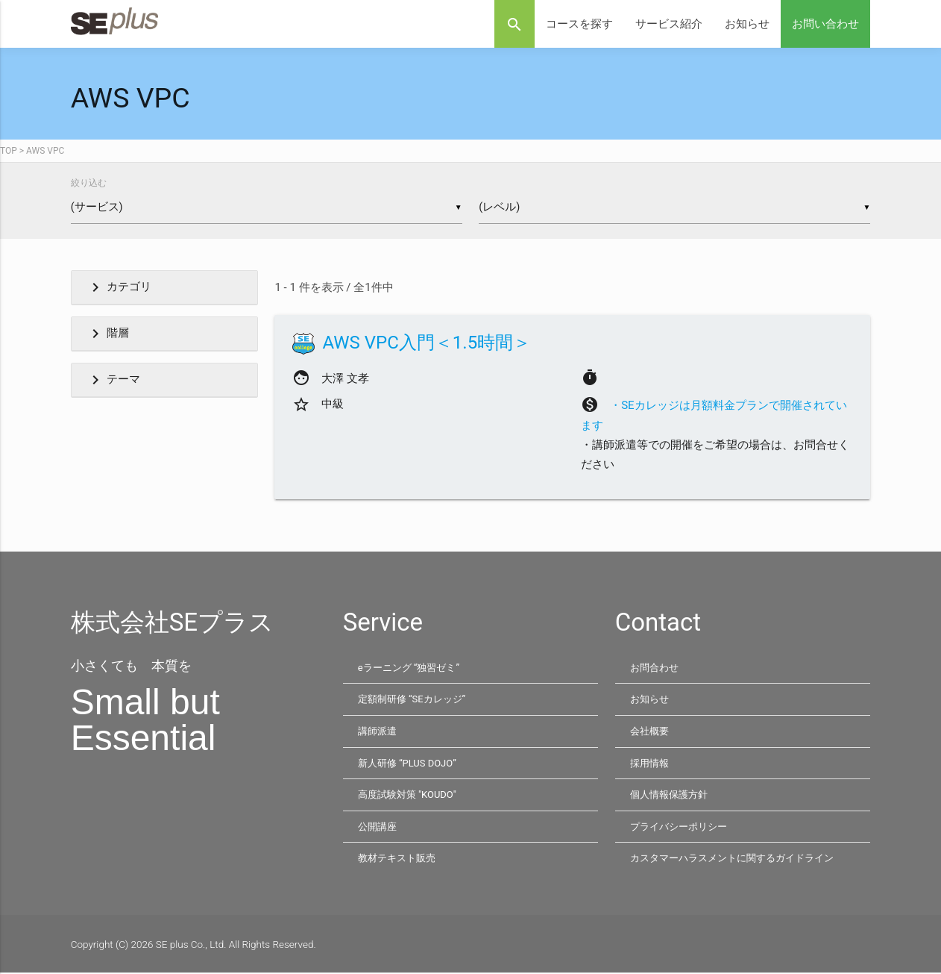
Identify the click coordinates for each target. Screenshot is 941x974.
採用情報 (651, 764)
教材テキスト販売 (399, 859)
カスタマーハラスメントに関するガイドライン (739, 859)
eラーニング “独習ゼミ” (412, 669)
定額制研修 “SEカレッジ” (415, 701)
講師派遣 (379, 732)
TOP (8, 151)
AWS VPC (45, 151)
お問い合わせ (825, 24)
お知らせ (747, 24)
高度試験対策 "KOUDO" (410, 796)
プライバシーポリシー (682, 828)
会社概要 (651, 732)
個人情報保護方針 (672, 796)
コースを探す (579, 24)
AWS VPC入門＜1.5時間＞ (426, 344)
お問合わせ (656, 669)
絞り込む (89, 183)
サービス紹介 (668, 24)
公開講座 (379, 828)
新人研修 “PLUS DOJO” (410, 764)
